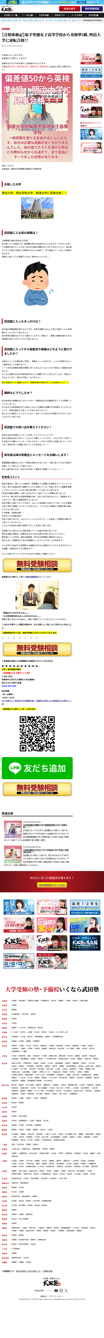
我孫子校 (15, 1065)
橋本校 (24, 1100)
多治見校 (31, 1142)
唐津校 (22, 1265)
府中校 (22, 1083)
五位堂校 (48, 1205)
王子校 (80, 1086)
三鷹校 (24, 1086)
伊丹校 (53, 1194)
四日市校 (21, 1163)
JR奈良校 (58, 1205)
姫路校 (14, 1194)
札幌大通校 (92, 1001)
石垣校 (30, 1294)
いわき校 (23, 1029)
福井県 (4, 1128)
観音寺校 (31, 1243)
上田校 (34, 1138)
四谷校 (24, 1073)
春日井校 (42, 1152)
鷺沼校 (95, 1106)
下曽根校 (74, 1260)
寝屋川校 (72, 1180)
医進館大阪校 (52, 1186)
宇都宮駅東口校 (63, 1039)
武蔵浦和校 (32, 1054)
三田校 (98, 1194)
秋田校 (14, 1020)
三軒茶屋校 (41, 1073)
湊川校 (39, 1197)
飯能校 (56, 1051)
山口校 (14, 1234)
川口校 (30, 1048)
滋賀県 (4, 1167)
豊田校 (26, 1155)
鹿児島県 (5, 1289)
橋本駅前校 (26, 1210)
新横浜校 (50, 1097)
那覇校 (14, 1294)
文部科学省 (47, 1303)
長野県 (4, 1138)
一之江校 (72, 1086)
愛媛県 (4, 1248)
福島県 (4, 1029)
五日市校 (39, 1229)
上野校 (24, 1079)
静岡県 (4, 1147)
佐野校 (51, 1039)
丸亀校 (22, 1243)
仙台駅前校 (16, 1015)
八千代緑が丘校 (65, 1062)
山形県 (4, 1024)
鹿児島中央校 (17, 1289)
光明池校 (15, 1190)
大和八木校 (69, 1205)
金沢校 (14, 1123)
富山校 (14, 1119)
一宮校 (34, 1155)
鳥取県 (4, 1215)
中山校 (74, 1100)
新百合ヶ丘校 (29, 1106)
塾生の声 (5, 29)
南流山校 (15, 1062)
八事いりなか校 (55, 1152)
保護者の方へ (60, 15)
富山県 (4, 1119)
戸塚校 (91, 1100)
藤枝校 (38, 1147)
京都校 (14, 1172)
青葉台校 (15, 1100)
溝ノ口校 (83, 1100)
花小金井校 (35, 1092)
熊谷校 (14, 1048)
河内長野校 (75, 1183)
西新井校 (73, 1089)
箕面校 (58, 1183)
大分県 (4, 1279)
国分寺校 (73, 1076)
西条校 (30, 1229)
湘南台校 (46, 1103)
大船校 (68, 1106)
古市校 (42, 1186)
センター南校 (73, 1103)
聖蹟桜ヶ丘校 (35, 1079)
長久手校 (68, 1155)
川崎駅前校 (35, 1109)
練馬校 (61, 1073)
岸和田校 (15, 1183)
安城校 (90, 1155)
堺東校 (40, 1180)
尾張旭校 (23, 1158)
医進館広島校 (50, 1229)
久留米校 (44, 1257)
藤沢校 (42, 1097)
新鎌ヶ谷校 (57, 1059)
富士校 (46, 1147)
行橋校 (30, 1260)
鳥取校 (14, 1215)
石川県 (4, 1123)
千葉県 (4, 1059)
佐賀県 (4, 1265)
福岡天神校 (16, 1257)
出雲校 (22, 1219)
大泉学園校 (58, 1079)
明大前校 (64, 1076)
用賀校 (38, 1083)
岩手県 (4, 1010)
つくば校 (15, 1034)
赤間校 (50, 1260)
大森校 (30, 1083)
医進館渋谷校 (44, 1086)
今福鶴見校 (24, 1186)
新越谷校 (47, 1048)
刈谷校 (66, 1152)
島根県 (4, 1219)
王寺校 (28, 1205)
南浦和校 (82, 1048)
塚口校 (68, 1197)
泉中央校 (27, 1015)
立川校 (55, 1070)
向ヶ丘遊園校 (64, 1100)
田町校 (92, 1070)
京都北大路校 (48, 1172)
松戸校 (77, 1059)
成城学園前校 (87, 1073)
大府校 (14, 1158)
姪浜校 (14, 1260)
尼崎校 (94, 1197)
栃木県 (4, 1038)
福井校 (14, 1128)
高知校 (14, 1253)
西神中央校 (29, 1197)
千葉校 (48, 1059)
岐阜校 (14, 1142)
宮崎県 (4, 1284)
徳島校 (14, 1238)
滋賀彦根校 (39, 1167)
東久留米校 (27, 1089)
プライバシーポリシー (57, 1331)
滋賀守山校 (28, 1167)
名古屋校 (15, 1152)
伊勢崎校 (39, 1043)
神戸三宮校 (24, 1194)
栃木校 (32, 1039)
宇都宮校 (15, 1039)
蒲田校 (63, 1086)
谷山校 (28, 1289)
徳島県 (4, 1238)
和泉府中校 (74, 1186)
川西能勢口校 (50, 1197)
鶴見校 (55, 1103)
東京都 (4, 1070)
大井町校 (35, 1076)
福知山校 (29, 1175)
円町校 (66, 1172)
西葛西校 (83, 1070)
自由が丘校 (16, 1076)
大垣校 (22, 1142)
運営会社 (42, 1331)
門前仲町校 (29, 1070)
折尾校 (65, 1260)
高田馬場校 (64, 1070)
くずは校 (63, 1186)
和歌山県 (5, 1210)
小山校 (24, 1039)
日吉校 (53, 1100)
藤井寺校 (35, 1190)
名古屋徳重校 (79, 1155)
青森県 (4, 1005)
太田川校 (33, 1152)
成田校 (92, 1059)
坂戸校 (22, 1054)
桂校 (22, 1175)
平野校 (22, 1180)
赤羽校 (98, 1073)
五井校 (89, 1062)
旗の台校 (33, 1086)
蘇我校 (24, 1065)
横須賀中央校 (79, 1097)
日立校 (40, 1034)
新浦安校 (23, 1059)
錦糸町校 (52, 1073)
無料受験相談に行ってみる (52, 885)
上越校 (22, 1114)
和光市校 (74, 1051)
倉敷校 (37, 1224)
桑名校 (38, 1163)
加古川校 (78, 1194)
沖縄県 (4, 1294)
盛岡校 (14, 1010)
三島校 (54, 1147)
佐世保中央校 (25, 1270)
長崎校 (14, 1270)
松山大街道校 (25, 1248)
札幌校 (14, 1001)
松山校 (14, 1248)
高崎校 (14, 1043)
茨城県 (4, 1034)
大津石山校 (16, 1167)
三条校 (38, 1114)
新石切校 (94, 1186)
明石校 (45, 1194)
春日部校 (64, 1048)
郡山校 (43, 1029)
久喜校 (32, 1051)
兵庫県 (4, 1194)
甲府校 (14, 1133)
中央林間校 (85, 1103)
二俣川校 (36, 1103)
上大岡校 (15, 1103)
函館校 (66, 1001)
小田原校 (60, 1097)
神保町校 (15, 1079)
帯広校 (82, 1001)
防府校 (48, 1234)
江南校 (32, 1158)
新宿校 (74, 1070)
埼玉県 (4, 1048)
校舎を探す (70, 8)
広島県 (4, 1229)
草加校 (14, 1051)
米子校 (22, 1215)
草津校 (49, 1167)
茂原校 (45, 1062)
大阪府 (4, 1180)
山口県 (4, 1234)
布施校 (34, 1186)
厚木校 (14, 1097)
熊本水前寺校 (25, 1275)
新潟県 (4, 1114)
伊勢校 (30, 1163)
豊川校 (50, 1158)
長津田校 (49, 1106)
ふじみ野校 (84, 1051)
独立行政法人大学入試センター (29, 1303)
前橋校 (30, 1043)
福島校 (14, 1029)
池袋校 (39, 1070)
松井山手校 (35, 1172)
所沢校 (38, 1048)
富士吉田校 (24, 1133)
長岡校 (30, 1114)
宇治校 (94, 1172)
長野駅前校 (24, 1138)
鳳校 (50, 1183)
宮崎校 (14, 1284)
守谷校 (55, 1034)
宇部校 (32, 1234)
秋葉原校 (15, 1086)
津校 (14, 1163)
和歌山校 (15, 1210)
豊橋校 (89, 1152)
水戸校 (24, 1034)
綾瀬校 (88, 1086)
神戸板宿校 (88, 1194)
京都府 (4, 1172)
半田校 (42, 1155)
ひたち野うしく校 (67, 1034)
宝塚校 (69, 1194)
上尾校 (91, 1048)
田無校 (68, 1079)
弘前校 (14, 1005)
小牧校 (59, 1155)
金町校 (69, 1073)
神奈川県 (5, 1097)
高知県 (4, 1253)
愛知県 (4, 1152)
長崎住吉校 (45, 1270)
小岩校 (82, 1076)
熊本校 (14, 1275)
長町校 (36, 1015)
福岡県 (4, 1257)
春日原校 (93, 1257)
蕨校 (93, 1051)
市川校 (14, 1059)
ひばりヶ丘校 (75, 1083)
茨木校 (32, 1183)
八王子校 (15, 1073)
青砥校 (55, 1086)
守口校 (85, 1183)
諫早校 (36, 1270)
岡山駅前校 (28, 1224)
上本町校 (82, 1180)
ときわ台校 (16, 1089)
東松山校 (64, 1051)
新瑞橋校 (41, 1158)
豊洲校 (96, 1086)
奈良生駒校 (37, 1205)
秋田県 (4, 1020)
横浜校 (22, 1097)
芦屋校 (61, 1194)
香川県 (4, 1243)
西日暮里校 (87, 1083)
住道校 (91, 1180)
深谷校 (48, 1051)
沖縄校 (22, 1294)
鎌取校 (97, 1062)
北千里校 (25, 1190)
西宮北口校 (35, 1194)
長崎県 (4, 1270)
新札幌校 (23, 1001)
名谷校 (14, 1201)
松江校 (14, 1219)
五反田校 (46, 1089)
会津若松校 (34, 1029)
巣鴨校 (77, 1073)
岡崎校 (24, 1152)
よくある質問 (76, 15)
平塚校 (69, 1097)
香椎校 (53, 1257)
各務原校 (41, 1142)
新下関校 (23, 1234)
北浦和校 (23, 1051)
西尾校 (98, 1155)
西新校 (61, 1257)
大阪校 (14, 1180)
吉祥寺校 (54, 1076)
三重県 (4, 1163)
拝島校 (14, 1083)
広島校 (14, 1229)
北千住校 (44, 1076)
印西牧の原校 (79, 1062)
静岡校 (14, 1147)
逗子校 (95, 1103)
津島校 (65, 1158)
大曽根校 (50, 1155)
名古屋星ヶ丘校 (78, 1152)
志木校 (73, 1048)
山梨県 (4, 1133)
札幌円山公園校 (36, 1001)
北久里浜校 (16, 1106)
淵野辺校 (77, 1106)
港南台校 (33, 1100)
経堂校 (37, 1089)
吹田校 (65, 1183)
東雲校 (82, 1089)
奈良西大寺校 (17, 1205)
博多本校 (35, 1257)
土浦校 (32, 1034)
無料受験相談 (92, 8)
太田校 (22, 1043)
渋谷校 (90, 1076)
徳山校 (40, 1234)
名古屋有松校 (76, 1158)
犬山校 (58, 1158)
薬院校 (58, 1260)
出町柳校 (85, 1172)
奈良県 (4, 1205)
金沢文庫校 (26, 1103)
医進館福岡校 (72, 1257)
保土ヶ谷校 (24, 1109)
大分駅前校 (16, 1279)
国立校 (64, 1089)
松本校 (14, 1138)
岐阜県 (4, 1142)
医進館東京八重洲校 (20, 1092)
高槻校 (56, 1180)
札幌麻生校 (49, 1001)
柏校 (31, 1059)
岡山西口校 (16, 1224)
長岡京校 (75, 1172)
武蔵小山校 (47, 1079)
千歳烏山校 (92, 1079)
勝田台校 (68, 1059)
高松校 (14, 1243)
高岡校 (22, 1119)
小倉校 (26, 1257)
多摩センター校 (79, 1079)
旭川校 (59, 1001)
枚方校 (48, 1180)
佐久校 (50, 1138)
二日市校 (83, 1257)
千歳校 (74, 1001)
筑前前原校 (84, 1260)
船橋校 (84, 1059)
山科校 (59, 1172)
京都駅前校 (24, 1172)
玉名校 (36, 1275)
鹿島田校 (59, 1106)
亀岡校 (14, 1175)
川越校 (56, 1048)
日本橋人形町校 (50, 1083)
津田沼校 (39, 1059)
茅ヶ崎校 (86, 1106)
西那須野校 (41, 1039)
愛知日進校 (16, 1155)
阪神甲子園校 (17, 1197)
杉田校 (14, 1109)
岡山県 (4, 1224)
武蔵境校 (56, 1089)
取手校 (47, 1034)
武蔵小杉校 (43, 1100)
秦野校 (63, 1103)
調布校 (26, 1076)
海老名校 (40, 1106)
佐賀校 (14, 1265)
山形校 (14, 1024)
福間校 (94, 1260)
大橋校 (22, 1260)
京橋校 (14, 1186)
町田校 (47, 1070)
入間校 (40, 1051)
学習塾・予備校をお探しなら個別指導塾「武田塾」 (52, 1334)
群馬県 (4, 1043)
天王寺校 (31, 1180)
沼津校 (30, 1147)
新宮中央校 (40, 1260)
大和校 (90, 1097)
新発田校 (47, 1114)
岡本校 (60, 1197)
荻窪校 (32, 1073)
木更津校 (25, 1062)
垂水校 (76, 1197)
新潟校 (14, 1114)
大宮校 (22, 1048)
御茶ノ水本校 (17, 1070)
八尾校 (24, 1183)
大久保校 (85, 1197)
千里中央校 (41, 1183)
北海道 (4, 1001)
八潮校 (42, 1054)
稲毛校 (53, 1062)
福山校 (22, 1229)
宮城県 (4, 1015)
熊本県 (4, 1275)
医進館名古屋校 (90, 1158)
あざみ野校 (32, 1097)
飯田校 (42, 1138)
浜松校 (22, 1147)
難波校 (93, 1183)
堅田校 (57, 1167)
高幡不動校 (63, 1083)
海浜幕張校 (35, 1062)
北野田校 (85, 1186)
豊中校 (64, 1180)
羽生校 (14, 1054)
